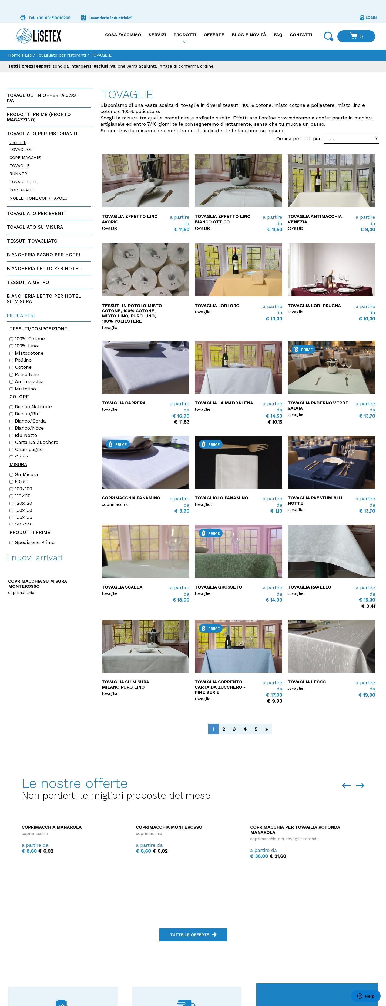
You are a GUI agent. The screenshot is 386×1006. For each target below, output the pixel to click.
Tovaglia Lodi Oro (217, 305)
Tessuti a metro (28, 282)
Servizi (157, 34)
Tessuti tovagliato (32, 241)
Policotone (24, 374)
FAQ (278, 34)
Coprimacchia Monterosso (283, 827)
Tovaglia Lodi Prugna (314, 305)
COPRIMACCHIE (25, 157)
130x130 (20, 510)
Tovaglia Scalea (122, 587)
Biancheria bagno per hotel (44, 254)
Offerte (214, 34)
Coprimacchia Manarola (166, 827)
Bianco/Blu (24, 413)
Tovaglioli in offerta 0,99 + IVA (43, 97)
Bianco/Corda (27, 421)
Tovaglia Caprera (124, 403)
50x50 (18, 481)
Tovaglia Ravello (309, 587)
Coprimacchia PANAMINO (131, 497)
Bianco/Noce (26, 428)
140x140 (21, 524)
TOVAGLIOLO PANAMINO (221, 497)
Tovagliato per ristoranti (61, 55)
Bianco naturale (30, 406)
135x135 (20, 517)
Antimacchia (26, 381)
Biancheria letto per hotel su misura (44, 298)
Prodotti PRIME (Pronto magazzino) (39, 117)
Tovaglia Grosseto (218, 587)
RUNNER (18, 173)
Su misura (23, 474)
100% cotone (27, 338)
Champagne (26, 449)
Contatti (301, 34)
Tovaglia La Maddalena (224, 403)
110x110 (20, 495)
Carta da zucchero (33, 442)
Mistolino (22, 388)
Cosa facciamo (123, 34)
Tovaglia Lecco (307, 682)
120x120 (20, 503)
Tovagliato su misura (35, 227)
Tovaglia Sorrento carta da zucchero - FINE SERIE (220, 687)
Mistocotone (26, 353)
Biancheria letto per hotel (44, 268)
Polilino (20, 360)
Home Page (20, 55)
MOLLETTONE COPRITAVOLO (38, 198)
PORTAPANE (21, 190)
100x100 (20, 488)
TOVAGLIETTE (23, 182)
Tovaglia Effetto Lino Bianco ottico (222, 219)
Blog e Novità (249, 34)
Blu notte (23, 435)
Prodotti (184, 34)
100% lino (23, 345)
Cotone (20, 367)
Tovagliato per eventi (36, 213)
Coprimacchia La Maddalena (57, 887)
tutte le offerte (193, 934)
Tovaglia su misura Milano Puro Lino (125, 684)
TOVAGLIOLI (21, 149)
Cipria (18, 456)
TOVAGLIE (19, 165)
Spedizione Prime (32, 542)
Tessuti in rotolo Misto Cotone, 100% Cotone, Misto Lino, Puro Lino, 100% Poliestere (132, 313)
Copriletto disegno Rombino (44, 581)
